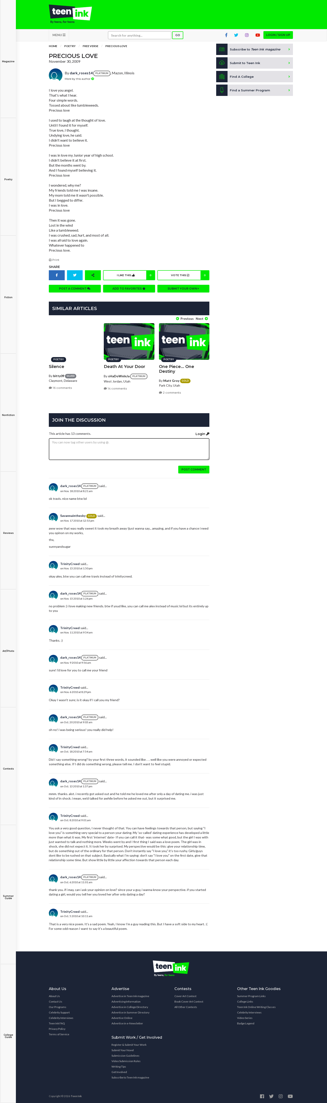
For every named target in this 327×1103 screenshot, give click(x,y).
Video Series (245, 1016)
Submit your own (183, 290)
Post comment (193, 468)
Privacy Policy (57, 1027)
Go (177, 36)
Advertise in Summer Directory (130, 1011)
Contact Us (55, 1000)
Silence (56, 365)
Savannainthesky (73, 515)
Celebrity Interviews (61, 1016)
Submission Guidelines (125, 1054)
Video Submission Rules (126, 1060)
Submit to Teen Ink (239, 64)
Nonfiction (8, 412)
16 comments (60, 386)
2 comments (170, 391)
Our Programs (57, 1006)
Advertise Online (121, 1016)
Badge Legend (245, 1022)
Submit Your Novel (122, 1049)
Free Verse (90, 47)
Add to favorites (129, 290)
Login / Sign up (278, 36)
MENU (58, 36)
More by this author (79, 80)
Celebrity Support (59, 1011)
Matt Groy (171, 379)
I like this (135, 276)
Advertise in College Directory (129, 1006)
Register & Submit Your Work (128, 1043)
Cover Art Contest (185, 995)
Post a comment (74, 290)
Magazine (8, 58)
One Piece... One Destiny (176, 368)
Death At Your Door (124, 365)
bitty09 (58, 375)
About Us (54, 995)
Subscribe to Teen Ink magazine (130, 1076)
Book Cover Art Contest (188, 1000)
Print (54, 261)
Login (202, 433)
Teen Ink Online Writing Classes (256, 1006)
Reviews (8, 530)
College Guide (8, 1033)
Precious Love (116, 47)
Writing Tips (118, 1065)
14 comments (115, 387)
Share (54, 268)
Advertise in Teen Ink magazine (130, 995)
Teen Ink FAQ (57, 1022)
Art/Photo (8, 648)
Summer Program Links (251, 995)
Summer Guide (8, 894)
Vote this (189, 276)
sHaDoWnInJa (119, 375)
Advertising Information (126, 1000)
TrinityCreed (70, 563)
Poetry (8, 176)
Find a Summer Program (243, 92)
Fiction (8, 294)
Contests (8, 765)
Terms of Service (59, 1033)
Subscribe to (249, 51)
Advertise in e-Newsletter (127, 1022)
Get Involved (119, 1071)
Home (53, 47)
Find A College (235, 78)
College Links (245, 1000)
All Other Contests (185, 1006)
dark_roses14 (81, 74)
